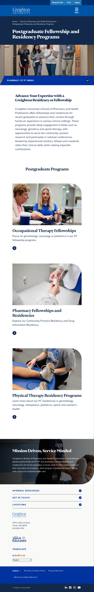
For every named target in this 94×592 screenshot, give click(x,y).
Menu (77, 11)
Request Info (57, 2)
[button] (47, 490)
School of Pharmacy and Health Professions (38, 21)
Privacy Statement (55, 570)
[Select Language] (22, 560)
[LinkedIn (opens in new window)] (66, 588)
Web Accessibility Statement (25, 577)
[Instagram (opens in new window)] (74, 588)
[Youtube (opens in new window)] (79, 588)
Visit (69, 2)
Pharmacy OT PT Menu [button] (20, 80)
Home (14, 21)
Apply (77, 2)
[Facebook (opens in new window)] (70, 588)
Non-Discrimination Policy (34, 570)
